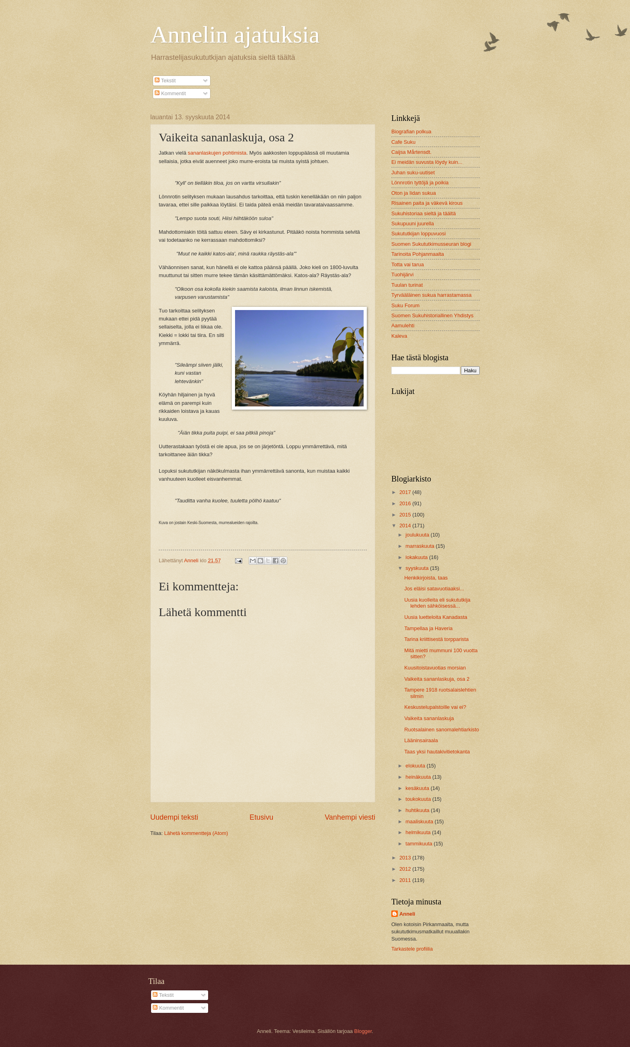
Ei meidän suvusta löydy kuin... (426, 162)
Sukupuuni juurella (412, 223)
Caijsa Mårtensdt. (411, 152)
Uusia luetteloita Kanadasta (435, 617)
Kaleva (399, 336)
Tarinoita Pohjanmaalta (417, 254)
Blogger (363, 1031)
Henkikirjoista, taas (426, 578)
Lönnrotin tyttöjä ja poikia (419, 183)
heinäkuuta (418, 777)
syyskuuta (417, 568)
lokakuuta (417, 557)
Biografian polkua (411, 132)
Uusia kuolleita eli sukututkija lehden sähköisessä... (437, 603)
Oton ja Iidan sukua (413, 193)
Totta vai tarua (407, 264)
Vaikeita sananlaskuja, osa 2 (436, 679)
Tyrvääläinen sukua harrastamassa (431, 295)
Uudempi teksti (174, 817)
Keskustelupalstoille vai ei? (435, 707)
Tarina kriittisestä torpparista (436, 639)
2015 (405, 515)
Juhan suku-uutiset (413, 172)
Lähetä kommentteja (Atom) (196, 833)
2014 (405, 525)
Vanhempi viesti (350, 817)
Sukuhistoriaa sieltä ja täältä (423, 213)
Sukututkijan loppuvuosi (418, 234)
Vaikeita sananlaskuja (429, 718)
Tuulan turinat (407, 285)
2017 (405, 492)
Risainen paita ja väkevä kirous (426, 203)
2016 (405, 503)
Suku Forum (405, 305)
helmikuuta (418, 832)
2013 (405, 858)
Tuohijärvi (402, 274)
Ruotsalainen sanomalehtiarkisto (441, 730)
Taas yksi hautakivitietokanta (437, 752)
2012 (405, 869)
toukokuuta (418, 799)
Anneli (407, 914)
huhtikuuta (418, 810)
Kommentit (170, 93)
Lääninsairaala (421, 740)
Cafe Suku (403, 142)
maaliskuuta (419, 821)
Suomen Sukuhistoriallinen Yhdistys (432, 315)
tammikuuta (419, 844)
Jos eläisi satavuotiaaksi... (434, 589)
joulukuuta (417, 535)
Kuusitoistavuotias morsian (435, 668)
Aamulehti (402, 325)
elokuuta (415, 766)
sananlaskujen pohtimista (217, 153)
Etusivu (261, 817)
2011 (405, 880)
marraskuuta (420, 546)
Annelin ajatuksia (235, 34)
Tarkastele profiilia (412, 949)
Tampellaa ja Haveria (428, 628)
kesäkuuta (417, 788)
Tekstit (165, 81)
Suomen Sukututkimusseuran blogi (431, 244)
